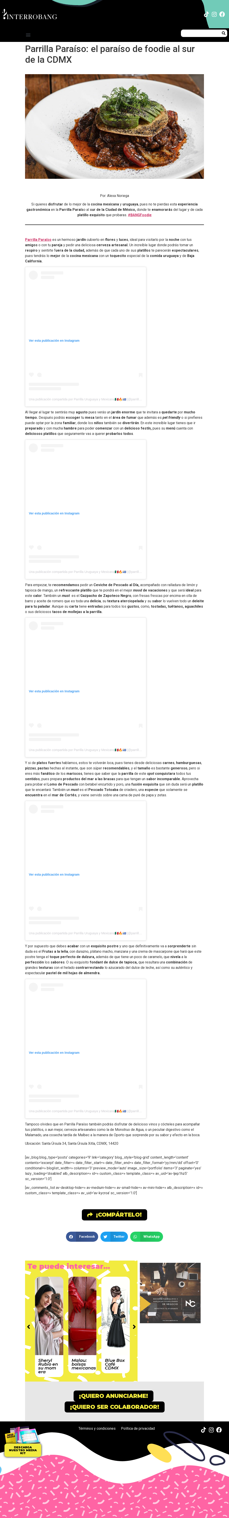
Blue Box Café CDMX (115, 1364)
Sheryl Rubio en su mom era (48, 1366)
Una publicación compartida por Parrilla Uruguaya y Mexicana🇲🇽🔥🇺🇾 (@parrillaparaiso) (90, 399)
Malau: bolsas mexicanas (84, 1364)
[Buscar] (223, 33)
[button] (28, 34)
